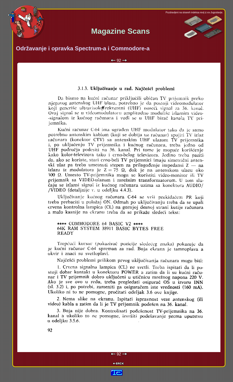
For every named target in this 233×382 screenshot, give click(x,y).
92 (119, 60)
